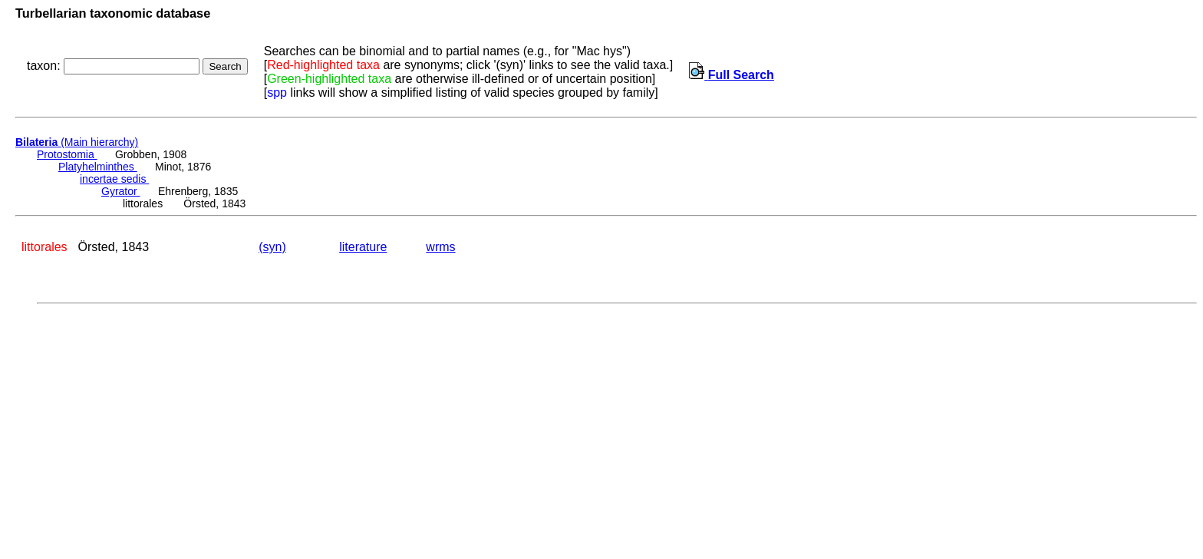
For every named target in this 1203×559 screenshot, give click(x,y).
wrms (440, 246)
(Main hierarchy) (76, 142)
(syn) (272, 246)
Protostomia (67, 154)
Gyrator (120, 191)
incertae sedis (114, 179)
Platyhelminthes (97, 166)
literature (363, 246)
